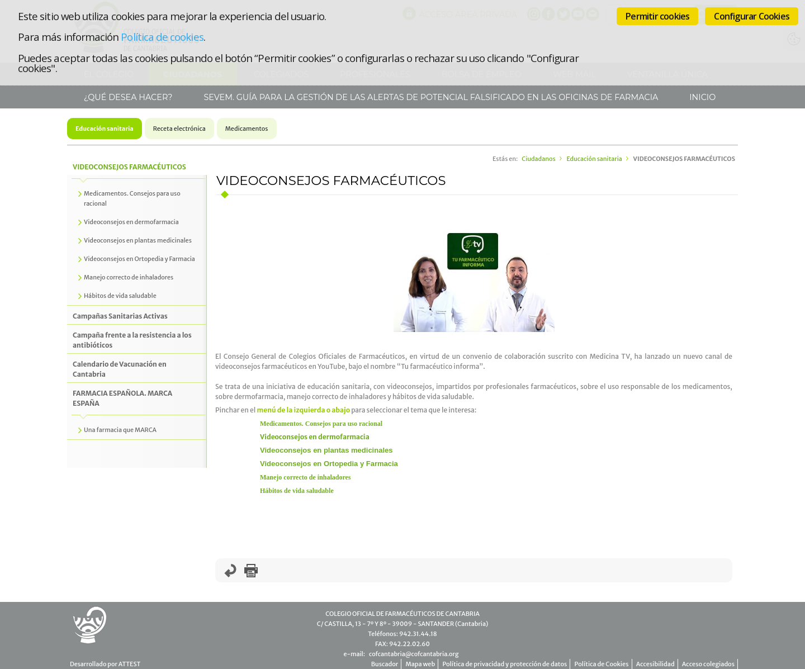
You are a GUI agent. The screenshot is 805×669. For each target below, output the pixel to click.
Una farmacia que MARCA (120, 430)
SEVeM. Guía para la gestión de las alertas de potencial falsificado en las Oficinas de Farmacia (430, 97)
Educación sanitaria (104, 128)
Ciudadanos (538, 159)
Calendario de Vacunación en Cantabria (120, 369)
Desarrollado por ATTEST (105, 664)
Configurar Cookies (751, 16)
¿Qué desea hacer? (127, 97)
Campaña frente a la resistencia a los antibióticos (132, 340)
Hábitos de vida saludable (297, 491)
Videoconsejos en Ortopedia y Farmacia (329, 463)
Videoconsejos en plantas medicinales (326, 450)
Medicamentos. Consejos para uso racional (321, 424)
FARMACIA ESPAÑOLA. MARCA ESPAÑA (122, 398)
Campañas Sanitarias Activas (120, 316)
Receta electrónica (179, 128)
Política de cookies (162, 37)
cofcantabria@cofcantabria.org (413, 654)
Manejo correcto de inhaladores (305, 477)
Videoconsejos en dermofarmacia (315, 437)
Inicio (702, 97)
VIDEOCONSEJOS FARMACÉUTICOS (129, 167)
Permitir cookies (657, 16)
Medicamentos (246, 128)
